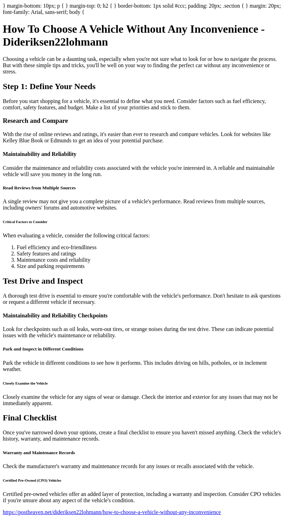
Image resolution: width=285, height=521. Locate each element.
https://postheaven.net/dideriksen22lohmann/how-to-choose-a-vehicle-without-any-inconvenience (112, 512)
